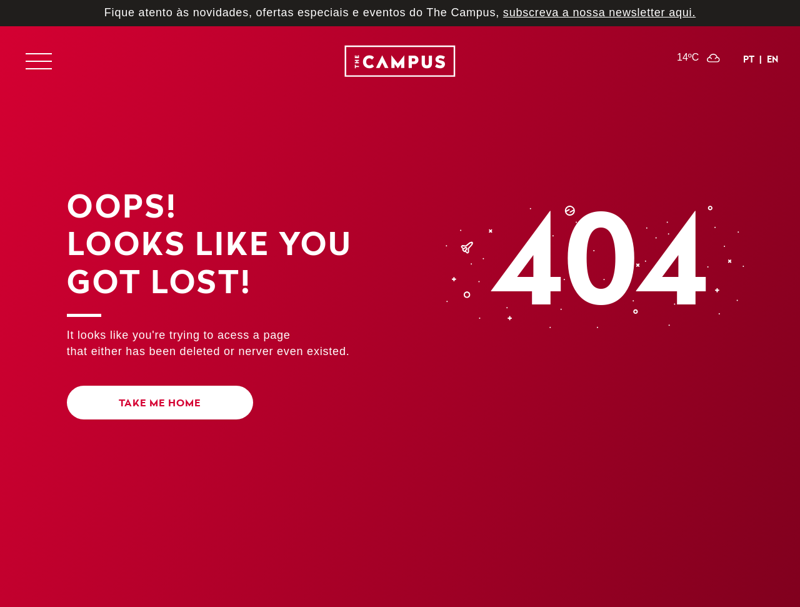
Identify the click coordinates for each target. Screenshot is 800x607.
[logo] (400, 63)
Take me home (160, 402)
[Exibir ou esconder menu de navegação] (38, 61)
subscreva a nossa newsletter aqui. (599, 12)
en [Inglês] (772, 59)
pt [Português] (748, 59)
